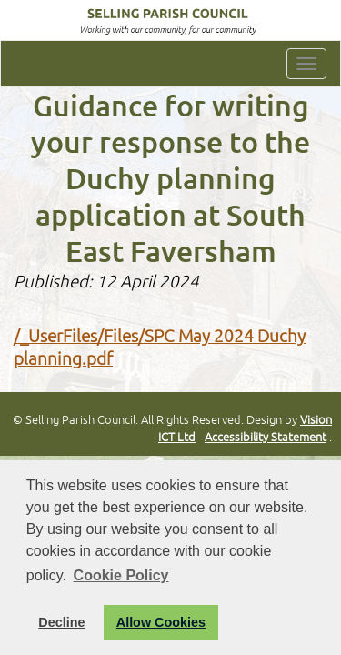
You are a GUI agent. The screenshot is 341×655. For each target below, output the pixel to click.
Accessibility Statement (265, 436)
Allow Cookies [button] (161, 622)
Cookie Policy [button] (121, 575)
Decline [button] (61, 622)
